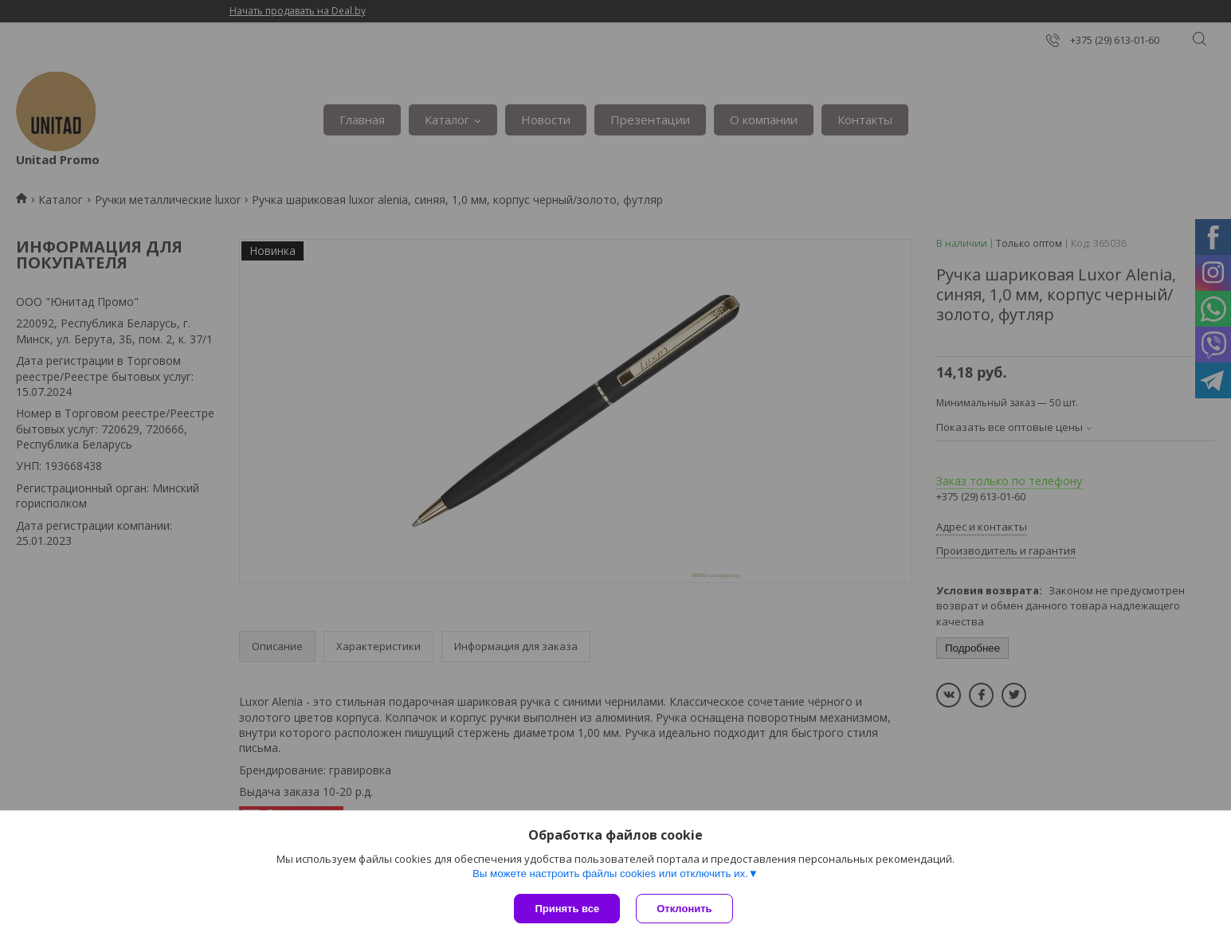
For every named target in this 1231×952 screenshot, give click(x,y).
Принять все (567, 909)
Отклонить (684, 909)
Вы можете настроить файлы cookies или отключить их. (610, 874)
